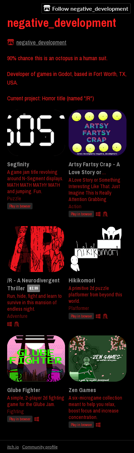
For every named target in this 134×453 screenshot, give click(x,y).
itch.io (13, 446)
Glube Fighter (23, 390)
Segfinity (18, 164)
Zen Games (82, 390)
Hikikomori (82, 280)
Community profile (40, 446)
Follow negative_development (86, 8)
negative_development (41, 42)
